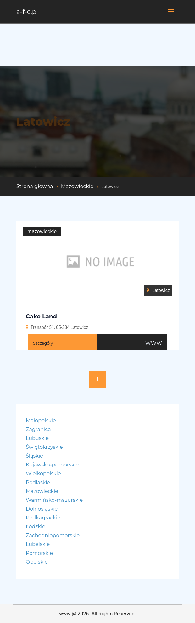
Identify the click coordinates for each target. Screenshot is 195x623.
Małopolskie (41, 421)
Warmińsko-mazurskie (54, 500)
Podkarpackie (43, 518)
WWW (153, 343)
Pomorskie (39, 553)
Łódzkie (35, 527)
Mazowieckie (77, 186)
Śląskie (34, 456)
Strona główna (34, 186)
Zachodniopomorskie (53, 535)
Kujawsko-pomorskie (52, 465)
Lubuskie (37, 438)
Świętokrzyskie (44, 447)
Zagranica (38, 429)
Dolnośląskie (42, 509)
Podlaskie (38, 482)
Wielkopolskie (43, 474)
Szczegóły (43, 343)
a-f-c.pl (27, 11)
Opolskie (37, 562)
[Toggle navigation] (171, 11)
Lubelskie (38, 544)
